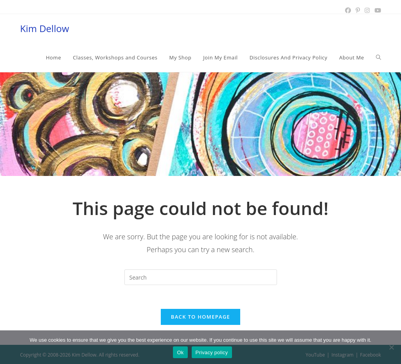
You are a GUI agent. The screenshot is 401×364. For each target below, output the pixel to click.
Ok (180, 352)
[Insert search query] (200, 277)
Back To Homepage (200, 316)
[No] (391, 347)
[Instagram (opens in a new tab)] (367, 10)
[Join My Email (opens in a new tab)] (220, 57)
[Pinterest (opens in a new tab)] (357, 10)
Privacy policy (212, 352)
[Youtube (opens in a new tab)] (376, 10)
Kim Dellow (44, 28)
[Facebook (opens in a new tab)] (348, 10)
